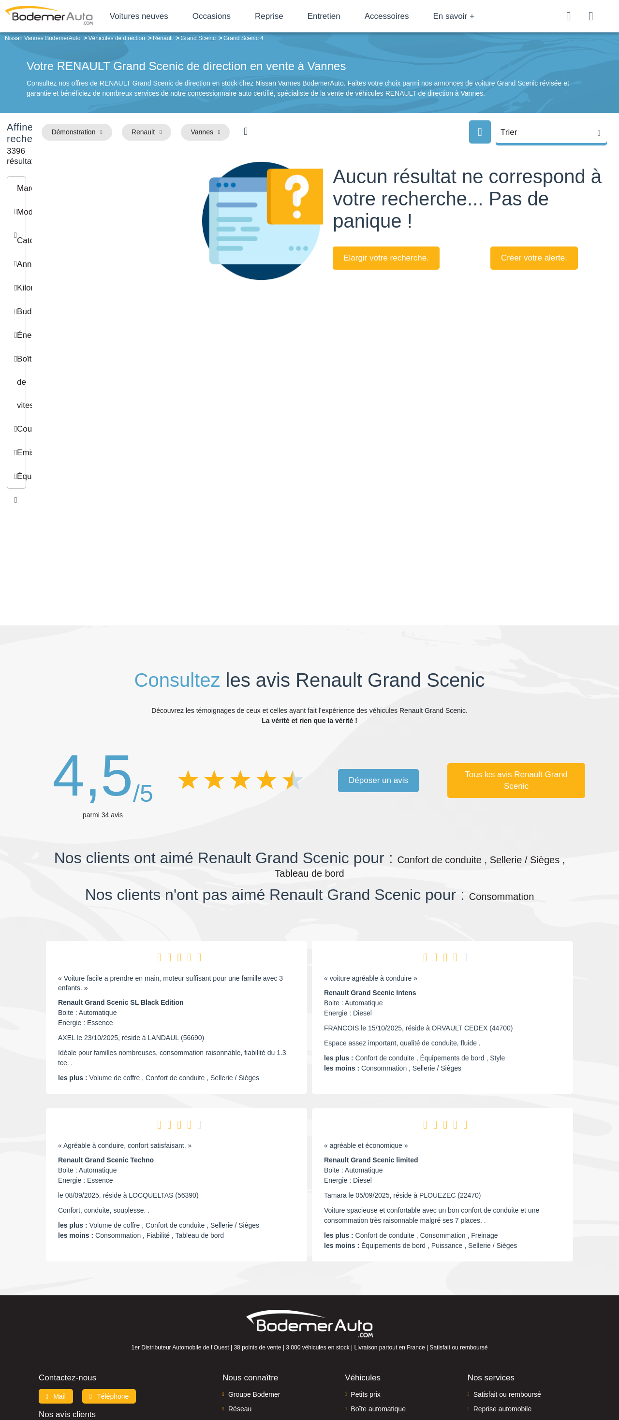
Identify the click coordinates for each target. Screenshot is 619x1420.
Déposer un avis (378, 677)
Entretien (362, 16)
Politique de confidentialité (471, 1379)
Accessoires (425, 16)
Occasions (250, 16)
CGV (521, 1379)
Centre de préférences (317, 1379)
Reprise (308, 16)
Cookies (418, 1379)
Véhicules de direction (384, 1321)
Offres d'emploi (250, 1336)
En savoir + (493, 16)
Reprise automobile (502, 1307)
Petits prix (365, 1292)
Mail (56, 1294)
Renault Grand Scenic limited (371, 1058)
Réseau (239, 1307)
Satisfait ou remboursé (507, 1292)
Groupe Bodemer (254, 1292)
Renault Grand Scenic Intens (370, 891)
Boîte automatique (378, 1307)
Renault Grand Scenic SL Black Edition (121, 900)
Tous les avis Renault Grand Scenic (516, 677)
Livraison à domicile (503, 1321)
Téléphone (109, 1294)
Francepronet (135, 1380)
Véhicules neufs (374, 1336)
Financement (247, 1321)
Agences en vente (500, 1351)
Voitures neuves (177, 16)
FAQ (235, 1351)
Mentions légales (377, 1379)
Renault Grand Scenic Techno (106, 1058)
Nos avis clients (67, 1312)
